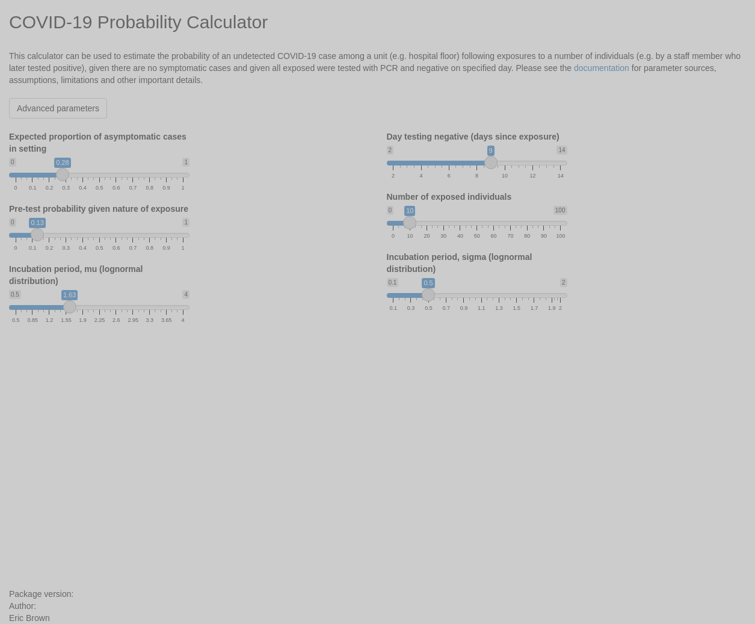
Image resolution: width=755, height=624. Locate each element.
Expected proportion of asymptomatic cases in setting (97, 142)
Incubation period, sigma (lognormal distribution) (459, 263)
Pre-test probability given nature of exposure (98, 209)
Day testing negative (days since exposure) (473, 136)
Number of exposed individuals (449, 197)
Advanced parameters (58, 108)
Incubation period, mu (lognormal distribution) (76, 275)
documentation (601, 68)
